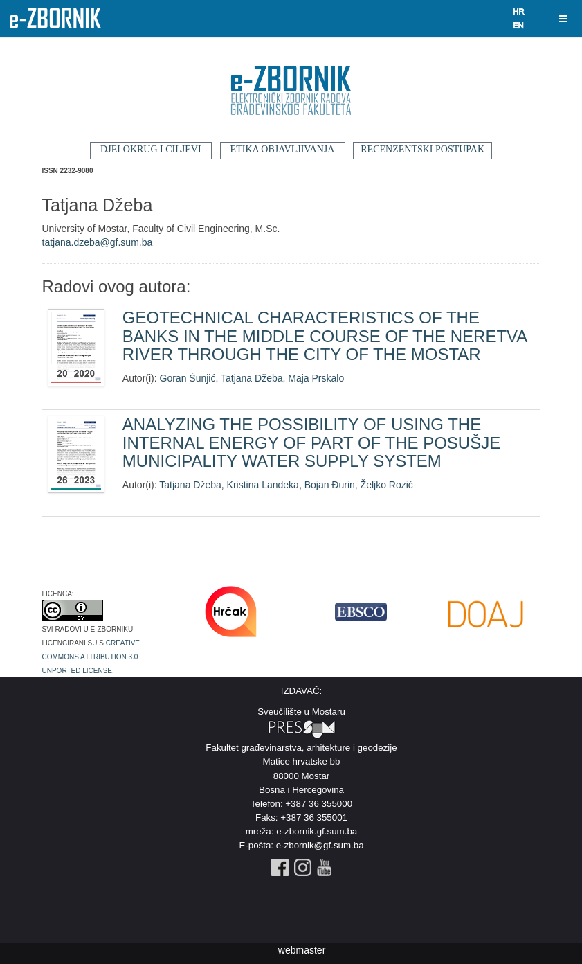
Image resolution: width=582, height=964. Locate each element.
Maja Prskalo (316, 378)
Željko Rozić (387, 484)
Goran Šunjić (188, 378)
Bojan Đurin (329, 484)
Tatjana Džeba (252, 378)
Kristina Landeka (263, 484)
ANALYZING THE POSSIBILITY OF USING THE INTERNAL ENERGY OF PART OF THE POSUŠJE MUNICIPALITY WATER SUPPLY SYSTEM (311, 442)
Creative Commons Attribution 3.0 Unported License (91, 655)
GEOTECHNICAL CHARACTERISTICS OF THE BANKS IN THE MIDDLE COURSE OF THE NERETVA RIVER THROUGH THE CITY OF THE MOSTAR (324, 336)
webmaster (301, 950)
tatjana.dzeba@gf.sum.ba (97, 242)
